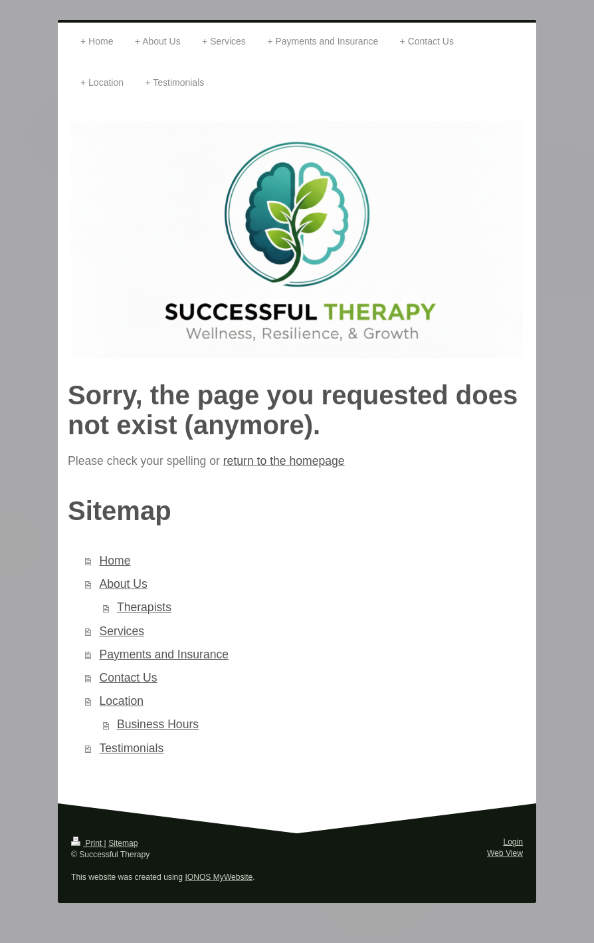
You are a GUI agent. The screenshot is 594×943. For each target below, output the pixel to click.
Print (87, 843)
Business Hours (158, 724)
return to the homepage (284, 461)
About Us (124, 584)
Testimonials (132, 748)
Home (115, 560)
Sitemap (123, 843)
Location (122, 701)
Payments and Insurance (164, 654)
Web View (505, 853)
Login (513, 842)
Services (122, 631)
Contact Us (128, 677)
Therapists (144, 607)
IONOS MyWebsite (218, 877)
